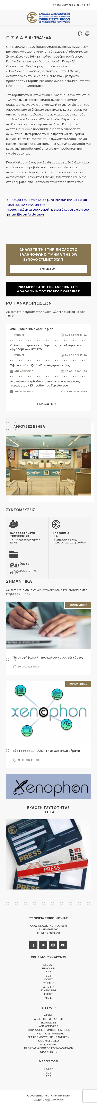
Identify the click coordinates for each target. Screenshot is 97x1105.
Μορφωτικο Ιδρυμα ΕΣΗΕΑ (48, 1033)
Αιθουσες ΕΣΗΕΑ (29, 426)
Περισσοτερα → (48, 404)
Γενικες (19, 334)
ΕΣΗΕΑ (48, 17)
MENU (9, 5)
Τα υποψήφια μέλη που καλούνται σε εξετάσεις (48, 657)
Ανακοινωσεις (23, 371)
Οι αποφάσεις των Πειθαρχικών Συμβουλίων (70, 537)
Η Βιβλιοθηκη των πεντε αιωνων (48, 1030)
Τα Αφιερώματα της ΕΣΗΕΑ (27, 568)
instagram (53, 945)
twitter (43, 945)
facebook (33, 945)
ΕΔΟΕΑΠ (48, 965)
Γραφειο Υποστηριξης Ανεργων (48, 1037)
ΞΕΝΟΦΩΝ (48, 968)
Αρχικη (48, 1015)
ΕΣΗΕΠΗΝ (48, 987)
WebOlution (54, 1100)
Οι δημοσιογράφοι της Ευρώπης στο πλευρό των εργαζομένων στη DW (45, 347)
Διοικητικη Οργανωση (48, 1019)
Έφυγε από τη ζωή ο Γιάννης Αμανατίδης (40, 365)
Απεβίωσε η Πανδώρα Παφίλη (31, 329)
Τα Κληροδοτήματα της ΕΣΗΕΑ (27, 537)
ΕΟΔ (48, 976)
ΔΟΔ (48, 972)
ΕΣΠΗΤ (48, 994)
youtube (63, 945)
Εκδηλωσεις (48, 1022)
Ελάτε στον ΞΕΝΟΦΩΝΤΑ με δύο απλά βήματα (46, 751)
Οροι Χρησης (48, 1052)
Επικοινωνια (48, 1044)
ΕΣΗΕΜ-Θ (48, 983)
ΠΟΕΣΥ (48, 979)
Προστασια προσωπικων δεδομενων (48, 1048)
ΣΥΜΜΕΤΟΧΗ (48, 269)
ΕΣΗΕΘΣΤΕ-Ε (48, 990)
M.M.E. (48, 997)
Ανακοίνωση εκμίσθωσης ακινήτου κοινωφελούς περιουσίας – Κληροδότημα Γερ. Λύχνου (45, 383)
